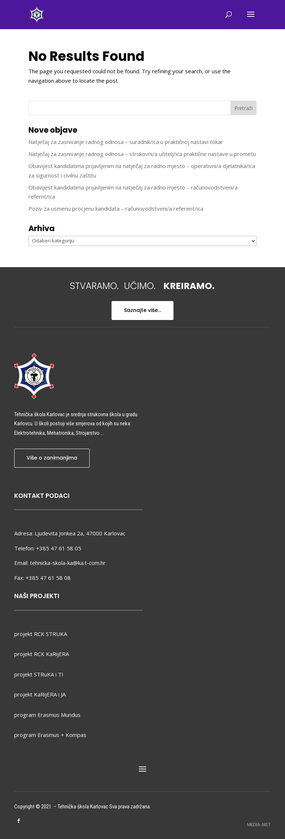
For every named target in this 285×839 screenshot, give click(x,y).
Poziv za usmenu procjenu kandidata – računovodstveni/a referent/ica (115, 208)
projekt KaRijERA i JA (40, 694)
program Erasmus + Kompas (50, 734)
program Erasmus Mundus (47, 714)
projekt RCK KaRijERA (41, 653)
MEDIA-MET (259, 825)
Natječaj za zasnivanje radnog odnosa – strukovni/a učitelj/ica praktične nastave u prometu (142, 153)
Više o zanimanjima (52, 457)
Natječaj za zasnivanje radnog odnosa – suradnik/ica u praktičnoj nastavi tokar (125, 141)
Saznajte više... (142, 310)
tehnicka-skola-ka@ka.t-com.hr (68, 562)
